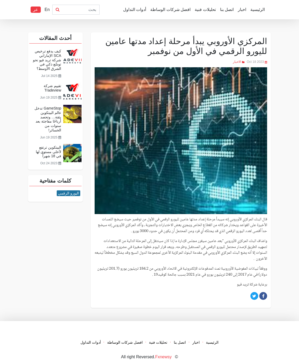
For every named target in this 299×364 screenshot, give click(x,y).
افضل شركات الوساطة (170, 9)
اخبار (242, 9)
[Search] (81, 9)
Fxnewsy (163, 357)
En (47, 9)
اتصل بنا (227, 9)
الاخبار (237, 62)
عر (35, 9)
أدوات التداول (134, 9)
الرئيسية (257, 9)
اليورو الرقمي (68, 193)
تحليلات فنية (205, 9)
